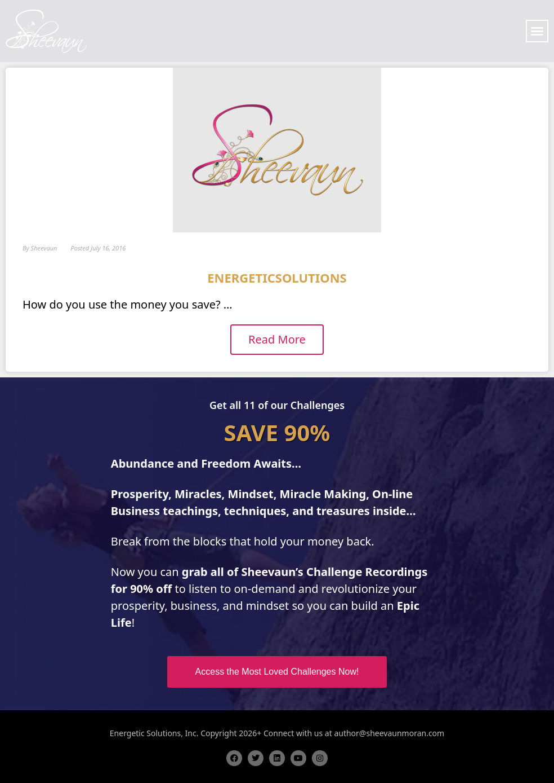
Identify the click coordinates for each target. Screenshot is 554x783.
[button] (537, 31)
